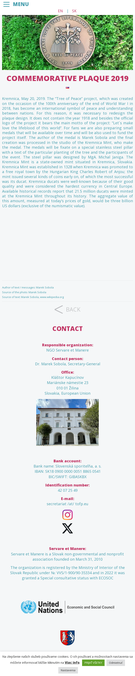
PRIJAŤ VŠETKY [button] (93, 663)
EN (60, 10)
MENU (21, 4)
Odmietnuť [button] (115, 663)
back (73, 309)
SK (74, 10)
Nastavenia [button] (68, 670)
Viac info (72, 662)
